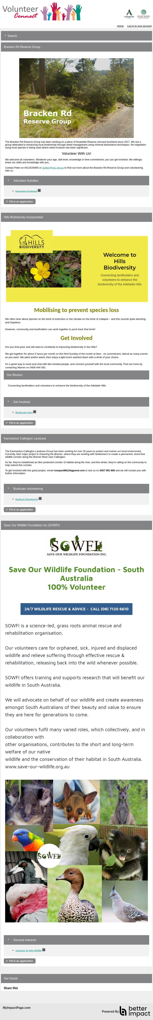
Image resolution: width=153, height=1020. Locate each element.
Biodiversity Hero (24, 412)
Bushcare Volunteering (26, 499)
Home (120, 26)
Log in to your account (139, 26)
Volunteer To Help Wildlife (28, 950)
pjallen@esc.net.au (53, 167)
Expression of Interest (26, 191)
